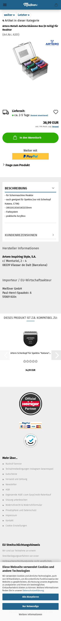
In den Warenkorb (26, 137)
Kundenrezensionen (21, 235)
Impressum (11, 515)
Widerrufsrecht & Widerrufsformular (24, 505)
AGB (8, 489)
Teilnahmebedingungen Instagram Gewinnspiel (29, 469)
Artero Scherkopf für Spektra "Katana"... (30, 353)
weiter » (9, 15)
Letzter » (23, 15)
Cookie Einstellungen (16, 525)
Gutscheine (11, 474)
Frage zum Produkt (18, 165)
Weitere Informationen (30, 614)
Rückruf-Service (14, 463)
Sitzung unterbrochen (16, 499)
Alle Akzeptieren (30, 597)
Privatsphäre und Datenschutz (21, 510)
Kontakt (9, 520)
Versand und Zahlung (16, 479)
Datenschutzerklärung (33, 590)
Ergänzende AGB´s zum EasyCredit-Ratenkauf (28, 494)
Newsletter (11, 484)
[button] (56, 355)
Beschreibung (16, 188)
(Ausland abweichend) (39, 115)
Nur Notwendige (30, 606)
